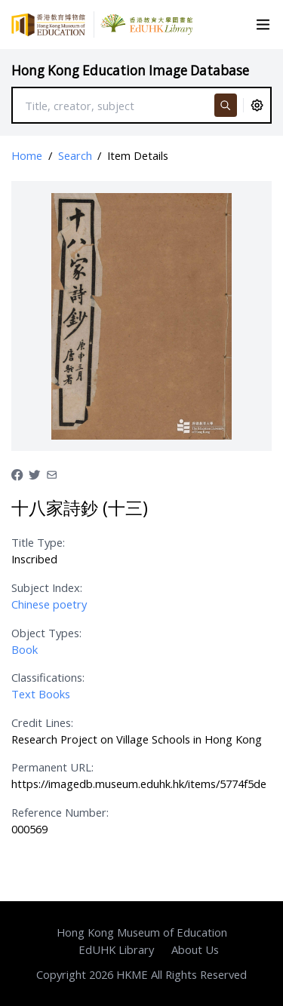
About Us (195, 949)
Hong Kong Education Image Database (130, 70)
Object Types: (46, 632)
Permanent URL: (52, 766)
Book (24, 649)
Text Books (40, 693)
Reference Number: (60, 812)
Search (75, 155)
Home (26, 155)
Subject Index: (46, 587)
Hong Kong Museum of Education (142, 932)
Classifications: (48, 677)
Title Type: (38, 542)
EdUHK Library (116, 949)
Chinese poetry (49, 604)
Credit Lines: (42, 722)
